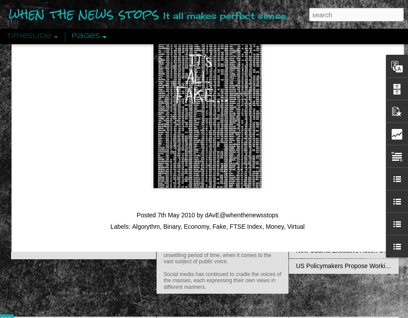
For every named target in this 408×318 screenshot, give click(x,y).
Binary (171, 131)
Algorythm (146, 131)
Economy (196, 131)
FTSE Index (246, 131)
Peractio (37, 205)
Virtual (295, 131)
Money (275, 131)
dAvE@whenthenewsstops (242, 119)
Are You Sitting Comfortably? (214, 226)
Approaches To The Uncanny (335, 188)
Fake (219, 131)
